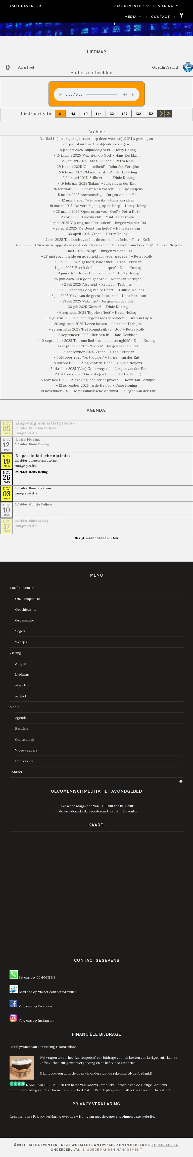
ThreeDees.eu (165, 1145)
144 (99, 114)
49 (85, 114)
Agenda (21, 718)
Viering (168, 6)
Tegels (20, 631)
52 (151, 114)
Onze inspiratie (27, 599)
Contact (163, 17)
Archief (20, 696)
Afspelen (22, 685)
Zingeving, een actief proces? (45, 423)
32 (112, 114)
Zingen (20, 664)
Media (133, 17)
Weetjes (21, 642)
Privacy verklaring (47, 1116)
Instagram (46, 1020)
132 (138, 114)
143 (72, 114)
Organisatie (24, 620)
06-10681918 (45, 977)
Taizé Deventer (23, 6)
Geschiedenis (25, 609)
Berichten (22, 728)
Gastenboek (24, 740)
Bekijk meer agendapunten (96, 538)
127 (124, 114)
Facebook (45, 1006)
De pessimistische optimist (42, 455)
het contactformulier (59, 992)
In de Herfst (27, 439)
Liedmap (22, 674)
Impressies (24, 761)
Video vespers (26, 750)
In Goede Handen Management (112, 1149)
